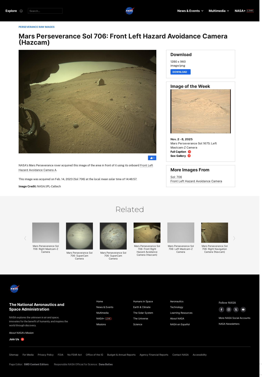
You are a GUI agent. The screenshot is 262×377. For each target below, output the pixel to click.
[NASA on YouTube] (243, 309)
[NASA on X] (236, 309)
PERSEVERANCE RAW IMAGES (36, 26)
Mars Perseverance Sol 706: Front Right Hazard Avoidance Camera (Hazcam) (147, 250)
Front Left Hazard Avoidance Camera (196, 181)
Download (181, 71)
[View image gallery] (180, 155)
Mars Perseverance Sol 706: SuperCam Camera (79, 255)
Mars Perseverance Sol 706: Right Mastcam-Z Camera (46, 248)
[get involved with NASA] (16, 339)
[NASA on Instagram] (228, 309)
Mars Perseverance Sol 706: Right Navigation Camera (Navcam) (215, 248)
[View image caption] (180, 151)
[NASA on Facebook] (221, 309)
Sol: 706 (176, 177)
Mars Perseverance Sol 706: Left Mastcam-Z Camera (181, 248)
